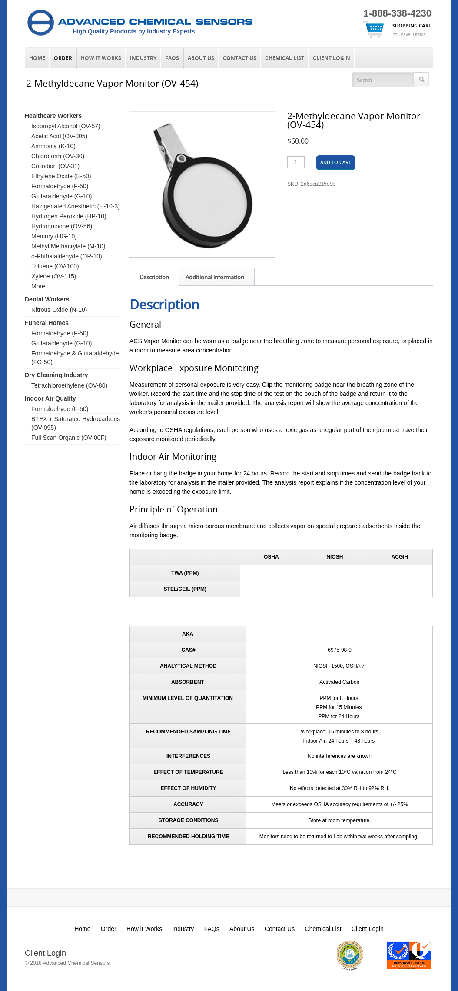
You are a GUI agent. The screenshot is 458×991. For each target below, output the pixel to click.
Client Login (331, 58)
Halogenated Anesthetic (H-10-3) (75, 206)
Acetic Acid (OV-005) (59, 136)
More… (41, 286)
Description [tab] (154, 277)
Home (37, 58)
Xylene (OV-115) (53, 276)
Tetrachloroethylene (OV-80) (69, 385)
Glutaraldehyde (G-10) (61, 196)
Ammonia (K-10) (53, 146)
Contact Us (239, 58)
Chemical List (284, 58)
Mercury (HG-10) (54, 236)
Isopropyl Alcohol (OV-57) (65, 126)
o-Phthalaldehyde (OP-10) (66, 256)
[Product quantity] (296, 162)
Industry (143, 58)
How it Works (101, 58)
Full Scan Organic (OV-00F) (68, 437)
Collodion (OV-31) (55, 166)
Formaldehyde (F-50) (60, 186)
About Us (201, 58)
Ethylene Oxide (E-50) (61, 176)
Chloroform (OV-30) (57, 156)
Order (63, 58)
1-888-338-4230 (397, 13)
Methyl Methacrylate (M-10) (68, 246)
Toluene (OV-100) (55, 266)
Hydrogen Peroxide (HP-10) (68, 216)
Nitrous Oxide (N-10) (59, 309)
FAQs (172, 58)
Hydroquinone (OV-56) (61, 226)
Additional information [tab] (215, 277)
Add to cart (335, 162)
